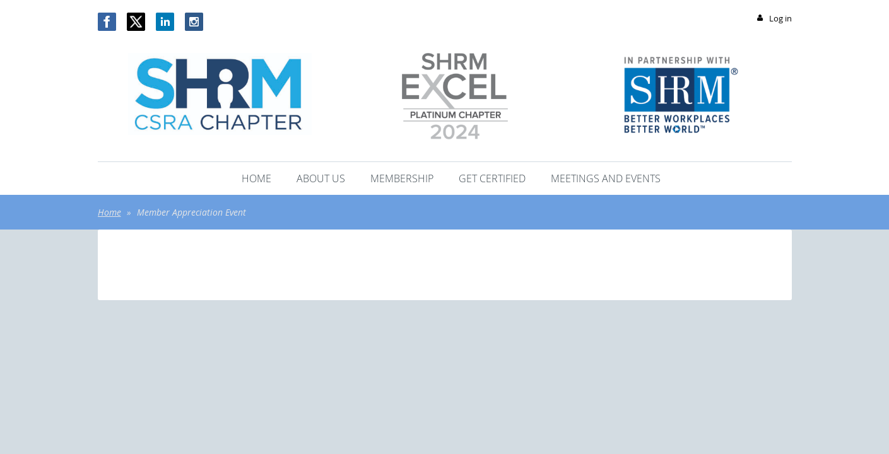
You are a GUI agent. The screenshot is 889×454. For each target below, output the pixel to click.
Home (109, 212)
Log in (780, 18)
